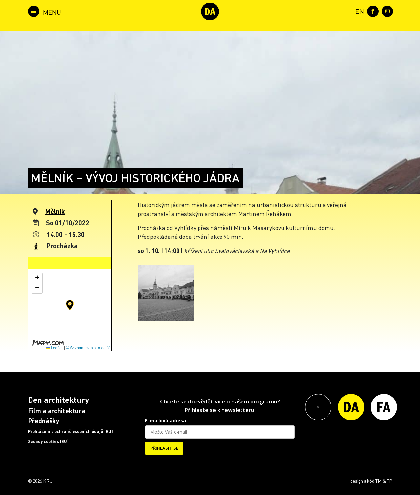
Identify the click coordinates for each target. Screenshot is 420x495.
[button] (69, 305)
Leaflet (54, 348)
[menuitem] (358, 10)
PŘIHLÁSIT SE (164, 448)
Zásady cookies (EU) (48, 441)
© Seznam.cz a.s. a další (88, 348)
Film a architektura (56, 410)
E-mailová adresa (165, 420)
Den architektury (58, 400)
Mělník (55, 211)
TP (389, 481)
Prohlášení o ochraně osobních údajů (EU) (70, 431)
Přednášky (43, 420)
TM (378, 481)
